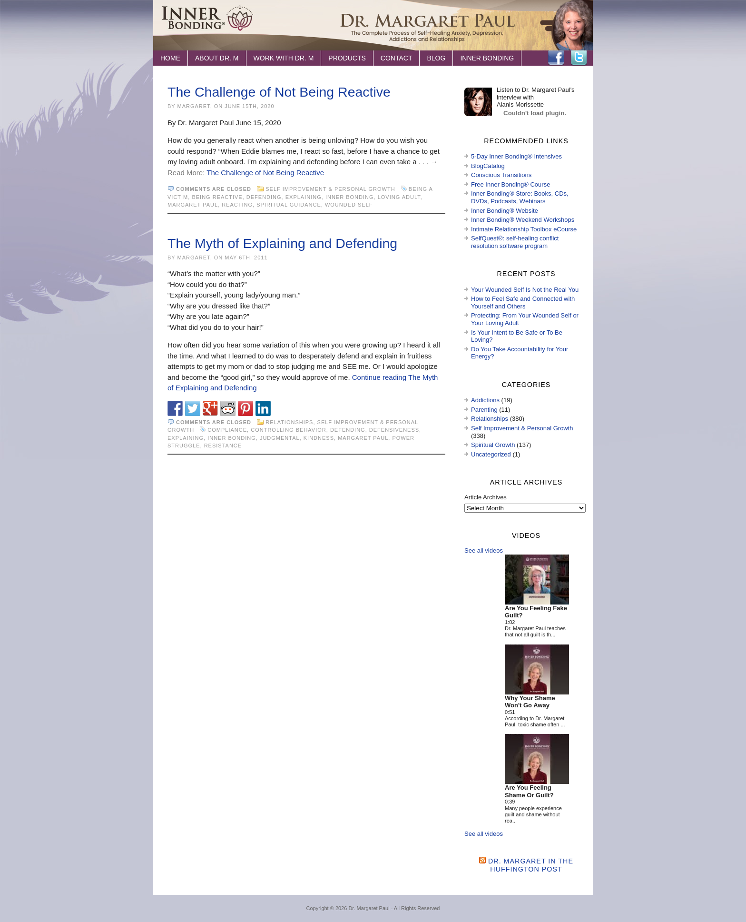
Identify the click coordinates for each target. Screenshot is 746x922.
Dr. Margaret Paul (368, 908)
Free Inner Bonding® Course (510, 184)
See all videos (483, 550)
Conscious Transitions (501, 174)
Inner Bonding (487, 58)
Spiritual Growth (493, 444)
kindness (319, 438)
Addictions (485, 400)
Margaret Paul (192, 205)
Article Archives (485, 497)
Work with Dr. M (284, 58)
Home (170, 58)
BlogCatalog (488, 165)
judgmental (280, 438)
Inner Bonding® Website (504, 210)
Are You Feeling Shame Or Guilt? (529, 791)
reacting (237, 205)
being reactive (217, 197)
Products (347, 58)
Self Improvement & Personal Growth (330, 189)
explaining (303, 197)
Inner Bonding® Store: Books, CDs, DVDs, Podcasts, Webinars (520, 197)
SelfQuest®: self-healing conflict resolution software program (515, 242)
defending (264, 197)
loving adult (399, 197)
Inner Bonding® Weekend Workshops (522, 219)
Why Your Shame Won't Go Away (530, 701)
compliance (227, 430)
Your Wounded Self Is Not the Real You (525, 289)
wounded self (349, 205)
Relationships (289, 422)
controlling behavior (288, 430)
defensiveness (394, 430)
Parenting (484, 409)
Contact (396, 58)
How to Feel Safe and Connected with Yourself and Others (523, 302)
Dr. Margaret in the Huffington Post (530, 865)
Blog (436, 58)
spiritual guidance (288, 205)
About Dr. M (217, 58)
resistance (223, 445)
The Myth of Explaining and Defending (282, 243)
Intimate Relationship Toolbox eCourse (524, 229)
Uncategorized (491, 454)
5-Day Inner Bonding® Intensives (516, 156)
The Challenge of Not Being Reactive (279, 91)
